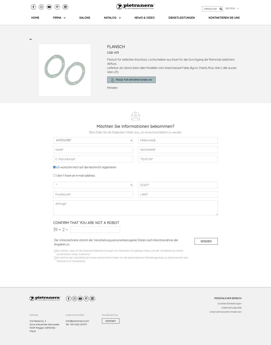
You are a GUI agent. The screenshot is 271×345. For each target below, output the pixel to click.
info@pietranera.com (77, 321)
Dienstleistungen (182, 17)
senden (206, 241)
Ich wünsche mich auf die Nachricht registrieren (86, 167)
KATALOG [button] (112, 17)
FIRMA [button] (59, 17)
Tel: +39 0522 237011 (76, 324)
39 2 (60, 229)
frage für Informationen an (131, 80)
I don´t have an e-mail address (75, 175)
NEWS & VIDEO (145, 17)
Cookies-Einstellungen (230, 303)
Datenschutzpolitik (232, 307)
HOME (35, 17)
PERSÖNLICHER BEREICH (228, 298)
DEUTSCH (232, 8)
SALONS (84, 17)
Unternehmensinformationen (226, 311)
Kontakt (111, 321)
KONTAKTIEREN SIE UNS (224, 17)
